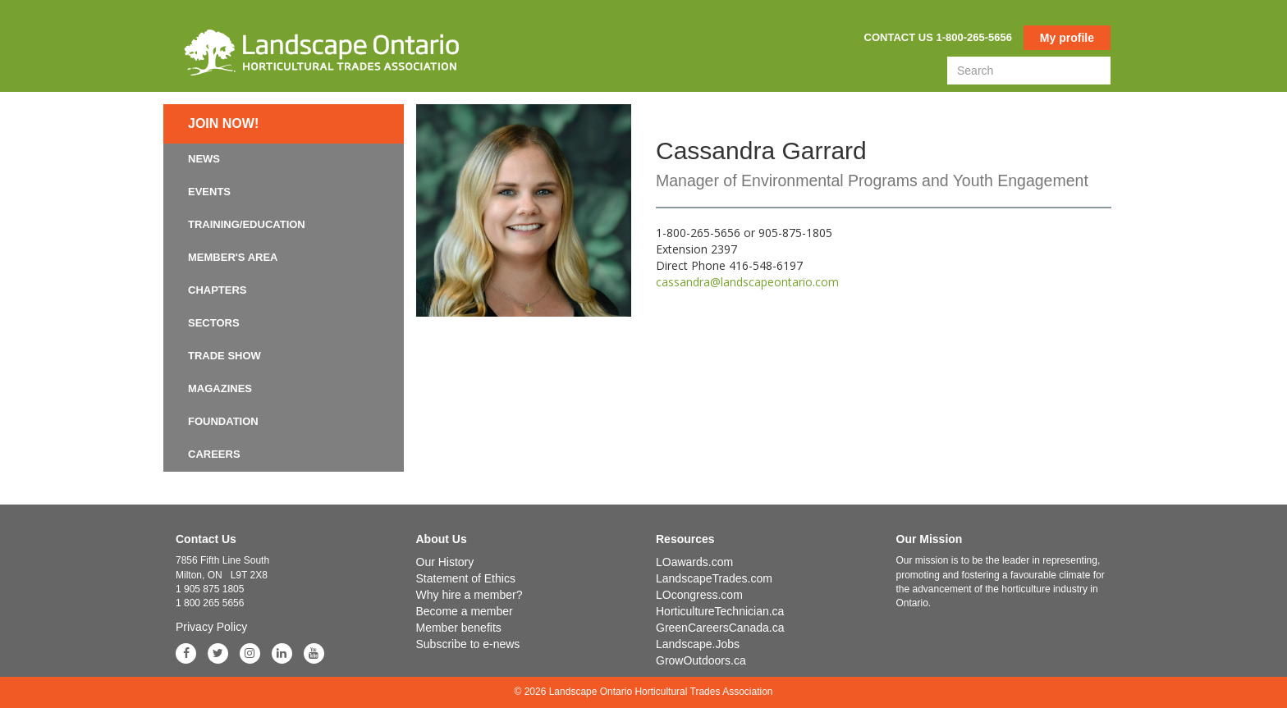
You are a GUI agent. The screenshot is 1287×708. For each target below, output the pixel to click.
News (204, 159)
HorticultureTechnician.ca (720, 611)
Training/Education (246, 224)
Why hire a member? (469, 594)
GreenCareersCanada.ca (720, 627)
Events (209, 191)
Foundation (223, 421)
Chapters (217, 290)
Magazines (220, 388)
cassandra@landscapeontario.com (747, 282)
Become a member (464, 611)
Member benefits (459, 627)
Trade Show (224, 355)
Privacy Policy (211, 626)
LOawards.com (694, 562)
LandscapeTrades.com (714, 578)
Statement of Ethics (465, 578)
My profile (1067, 37)
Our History (445, 562)
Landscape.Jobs (698, 644)
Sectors (214, 323)
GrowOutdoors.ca (701, 660)
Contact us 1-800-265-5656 (938, 37)
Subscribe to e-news (468, 644)
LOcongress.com (699, 594)
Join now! (223, 123)
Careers (214, 454)
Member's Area (233, 257)
